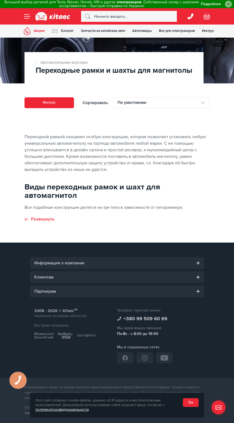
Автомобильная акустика (64, 62)
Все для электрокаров (184, 31)
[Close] (228, 4)
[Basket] (207, 16)
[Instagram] (145, 357)
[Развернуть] (39, 219)
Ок (190, 402)
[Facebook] (125, 357)
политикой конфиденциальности (62, 409)
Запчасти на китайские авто (107, 31)
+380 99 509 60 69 (145, 319)
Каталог (65, 31)
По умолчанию (132, 102)
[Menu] (27, 16)
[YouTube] (164, 357)
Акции (34, 31)
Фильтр (49, 102)
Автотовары (148, 31)
